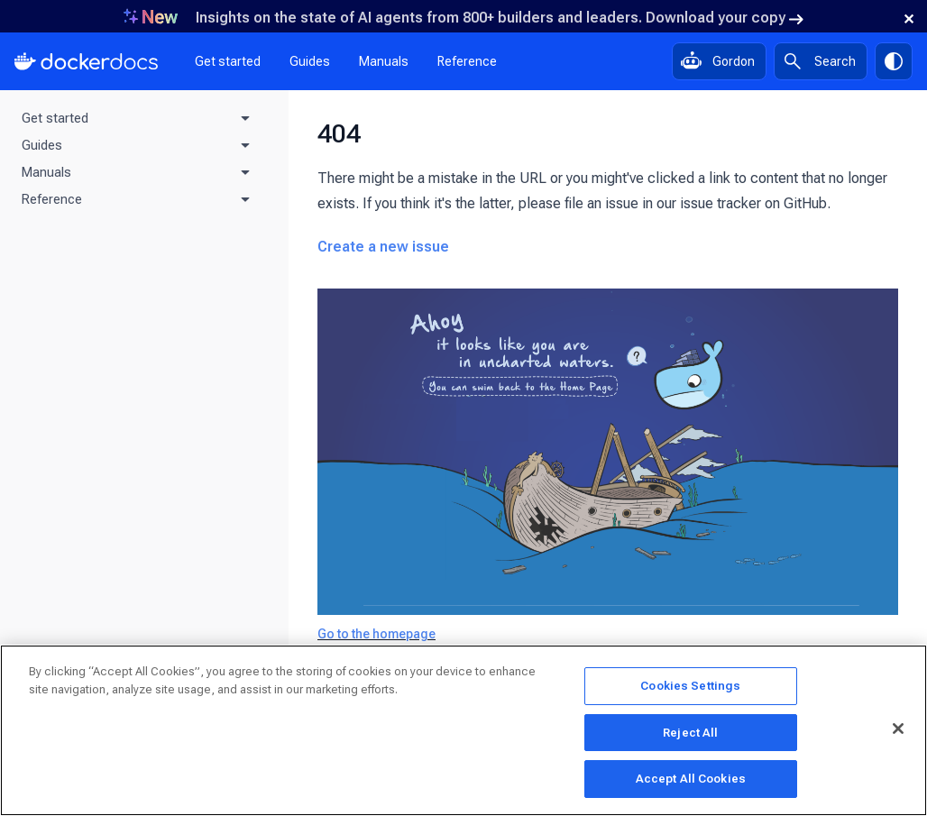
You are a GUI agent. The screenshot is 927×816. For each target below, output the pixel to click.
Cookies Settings (690, 690)
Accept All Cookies (691, 783)
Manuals (383, 61)
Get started (228, 61)
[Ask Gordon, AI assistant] (719, 61)
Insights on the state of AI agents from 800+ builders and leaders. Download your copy (499, 17)
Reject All (690, 736)
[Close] (898, 732)
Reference (467, 61)
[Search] (820, 61)
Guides (309, 61)
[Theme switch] (894, 61)
